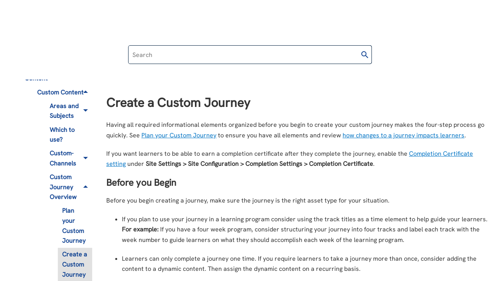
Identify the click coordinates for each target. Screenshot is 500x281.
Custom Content (64, 92)
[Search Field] (250, 54)
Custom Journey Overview (71, 187)
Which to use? (62, 135)
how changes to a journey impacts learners (403, 135)
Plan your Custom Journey (74, 225)
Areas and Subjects (71, 111)
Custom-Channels (71, 159)
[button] (365, 54)
